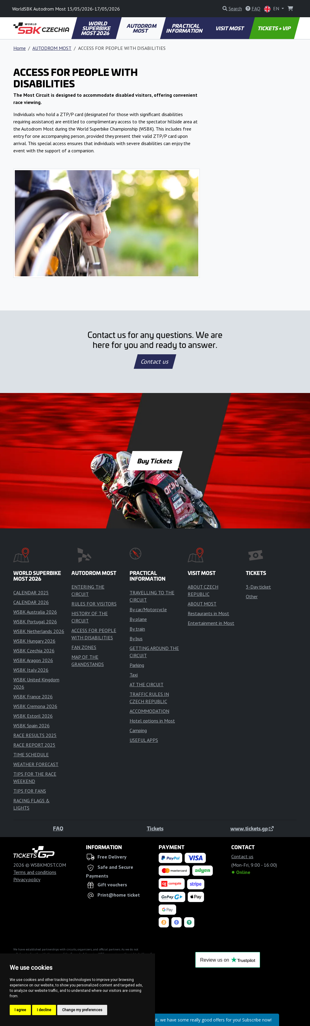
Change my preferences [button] (82, 1010)
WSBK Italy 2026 (30, 670)
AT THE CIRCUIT (146, 684)
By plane (138, 619)
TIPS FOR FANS (29, 791)
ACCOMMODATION (149, 711)
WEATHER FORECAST (35, 764)
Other (252, 596)
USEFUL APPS (144, 740)
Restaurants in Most (208, 613)
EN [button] (272, 8)
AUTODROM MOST (141, 28)
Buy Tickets (154, 460)
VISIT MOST (230, 28)
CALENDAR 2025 (31, 592)
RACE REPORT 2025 (34, 745)
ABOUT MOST (202, 604)
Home (19, 48)
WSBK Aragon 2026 (33, 660)
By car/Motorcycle (148, 609)
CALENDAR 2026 (31, 602)
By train (137, 629)
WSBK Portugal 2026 (35, 622)
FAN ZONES (83, 647)
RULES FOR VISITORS (94, 604)
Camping (138, 730)
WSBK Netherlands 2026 (38, 631)
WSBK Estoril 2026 (33, 716)
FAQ (58, 828)
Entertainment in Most (211, 623)
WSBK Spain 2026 (31, 725)
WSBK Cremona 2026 (35, 706)
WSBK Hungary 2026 (34, 641)
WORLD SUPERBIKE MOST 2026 (96, 28)
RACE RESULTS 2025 (35, 735)
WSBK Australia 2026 (35, 612)
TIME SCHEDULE (31, 755)
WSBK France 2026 (33, 696)
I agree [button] (20, 1010)
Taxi (134, 675)
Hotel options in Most (152, 721)
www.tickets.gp (252, 828)
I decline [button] (44, 1010)
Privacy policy (26, 879)
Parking (137, 665)
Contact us (155, 361)
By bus (136, 638)
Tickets (155, 828)
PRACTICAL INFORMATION (185, 28)
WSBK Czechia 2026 (33, 651)
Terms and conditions (34, 872)
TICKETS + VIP (274, 28)
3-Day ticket (258, 587)
